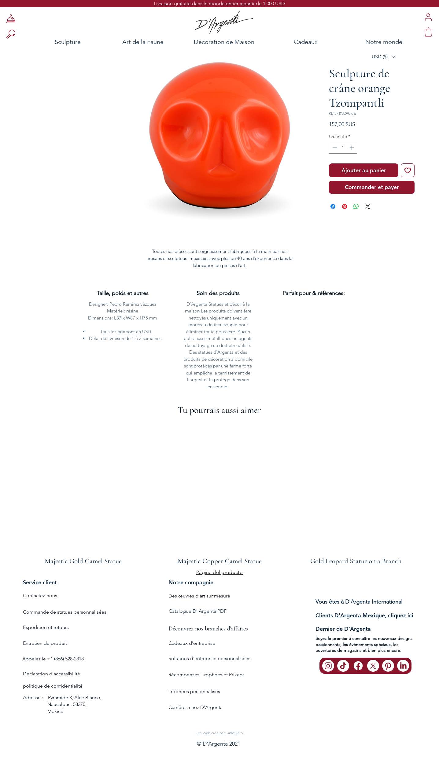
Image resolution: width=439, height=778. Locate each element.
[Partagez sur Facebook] (333, 206)
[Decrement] (334, 147)
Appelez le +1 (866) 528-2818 (53, 659)
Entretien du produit (45, 643)
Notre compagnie (190, 582)
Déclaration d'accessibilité (51, 674)
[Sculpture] (50, 41)
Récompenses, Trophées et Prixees (206, 675)
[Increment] (352, 147)
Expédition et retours (46, 627)
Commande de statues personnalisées (64, 612)
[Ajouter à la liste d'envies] (408, 170)
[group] (219, 494)
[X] (373, 666)
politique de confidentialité (53, 686)
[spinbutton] (343, 147)
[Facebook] (358, 666)
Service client (40, 582)
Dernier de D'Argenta (343, 628)
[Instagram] (328, 666)
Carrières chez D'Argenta (195, 707)
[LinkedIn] (403, 666)
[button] (384, 57)
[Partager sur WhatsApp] (356, 206)
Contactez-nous (40, 595)
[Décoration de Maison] (224, 41)
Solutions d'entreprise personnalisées (209, 658)
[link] (428, 32)
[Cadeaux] (305, 41)
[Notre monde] (394, 41)
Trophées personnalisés (194, 691)
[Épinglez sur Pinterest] (344, 206)
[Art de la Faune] (143, 41)
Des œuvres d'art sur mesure (199, 596)
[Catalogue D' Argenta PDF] (218, 611)
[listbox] (384, 57)
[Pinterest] (388, 666)
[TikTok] (343, 666)
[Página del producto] (219, 572)
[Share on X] (367, 206)
